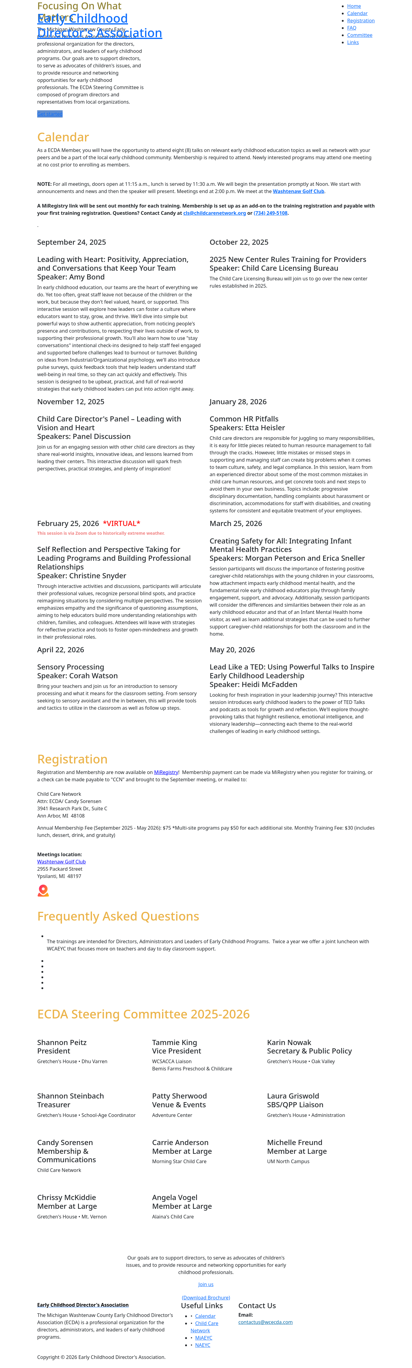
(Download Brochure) (206, 1297)
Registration (361, 20)
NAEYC (202, 1345)
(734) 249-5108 (271, 213)
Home (354, 6)
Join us (206, 1284)
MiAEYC (203, 1337)
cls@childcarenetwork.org (214, 213)
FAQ (351, 27)
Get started (50, 114)
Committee (359, 35)
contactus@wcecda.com (265, 1322)
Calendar (357, 13)
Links (353, 42)
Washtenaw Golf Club (61, 861)
